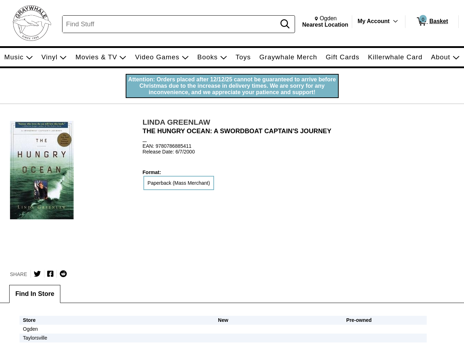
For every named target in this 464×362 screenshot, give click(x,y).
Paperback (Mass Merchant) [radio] (179, 183)
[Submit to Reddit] (63, 273)
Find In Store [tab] (34, 293)
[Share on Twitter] (37, 273)
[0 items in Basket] (432, 21)
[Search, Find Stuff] (170, 24)
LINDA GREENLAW (177, 122)
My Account (373, 21)
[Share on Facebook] (50, 273)
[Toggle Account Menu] (395, 21)
